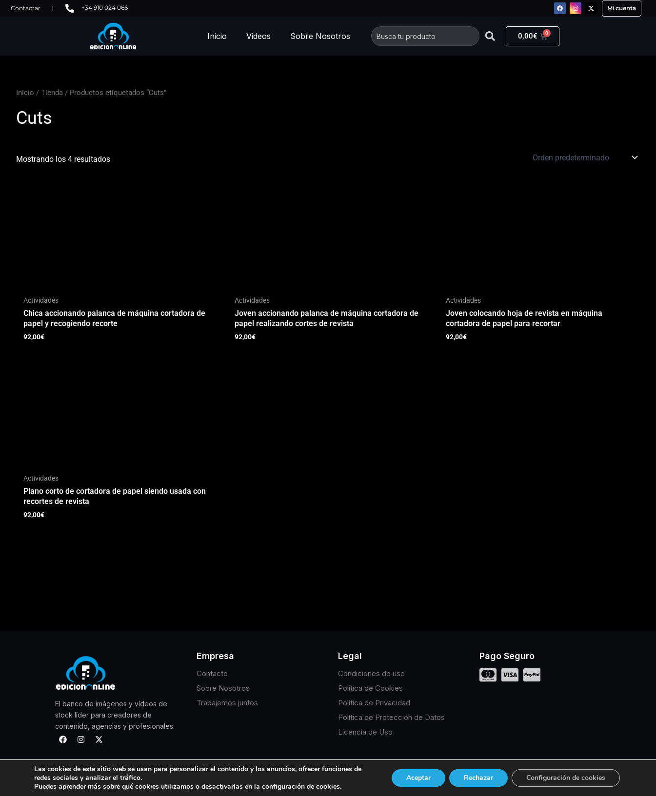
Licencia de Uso (365, 732)
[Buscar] (490, 36)
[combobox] (425, 36)
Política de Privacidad (374, 702)
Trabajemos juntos (227, 702)
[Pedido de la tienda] (584, 157)
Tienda (52, 92)
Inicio (217, 36)
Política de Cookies (370, 688)
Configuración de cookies (565, 777)
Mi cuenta (621, 8)
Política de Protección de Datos (391, 717)
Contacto (212, 673)
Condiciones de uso (371, 673)
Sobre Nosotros (320, 36)
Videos (258, 36)
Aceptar (418, 777)
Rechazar (478, 777)
